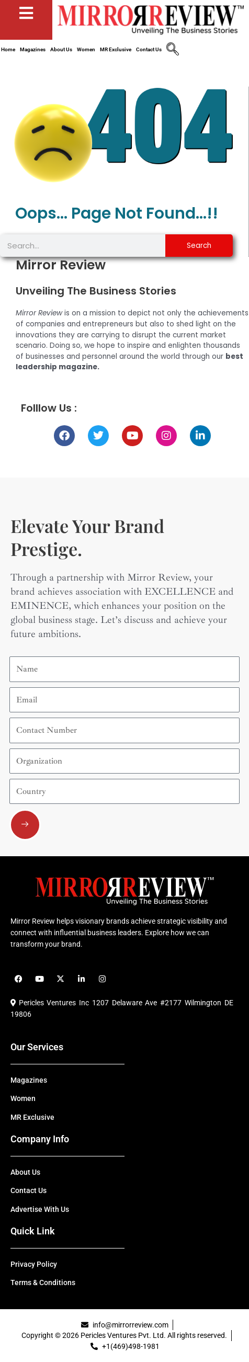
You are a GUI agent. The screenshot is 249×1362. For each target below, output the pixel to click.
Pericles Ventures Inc (49, 1002)
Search (199, 246)
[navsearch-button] (172, 50)
